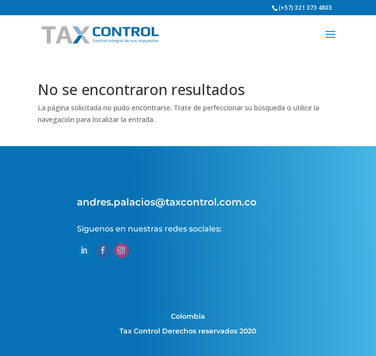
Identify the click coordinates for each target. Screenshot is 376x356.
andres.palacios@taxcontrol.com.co (167, 202)
